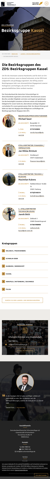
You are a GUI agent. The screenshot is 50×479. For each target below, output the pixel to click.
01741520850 (35, 129)
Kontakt (25, 461)
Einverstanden (41, 475)
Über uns (14, 54)
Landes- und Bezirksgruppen (30, 54)
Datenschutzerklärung (21, 470)
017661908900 (35, 225)
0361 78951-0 (13, 341)
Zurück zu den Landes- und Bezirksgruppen (22, 300)
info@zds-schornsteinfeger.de (18, 344)
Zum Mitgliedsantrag (25, 350)
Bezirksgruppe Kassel (10, 56)
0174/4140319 (35, 192)
